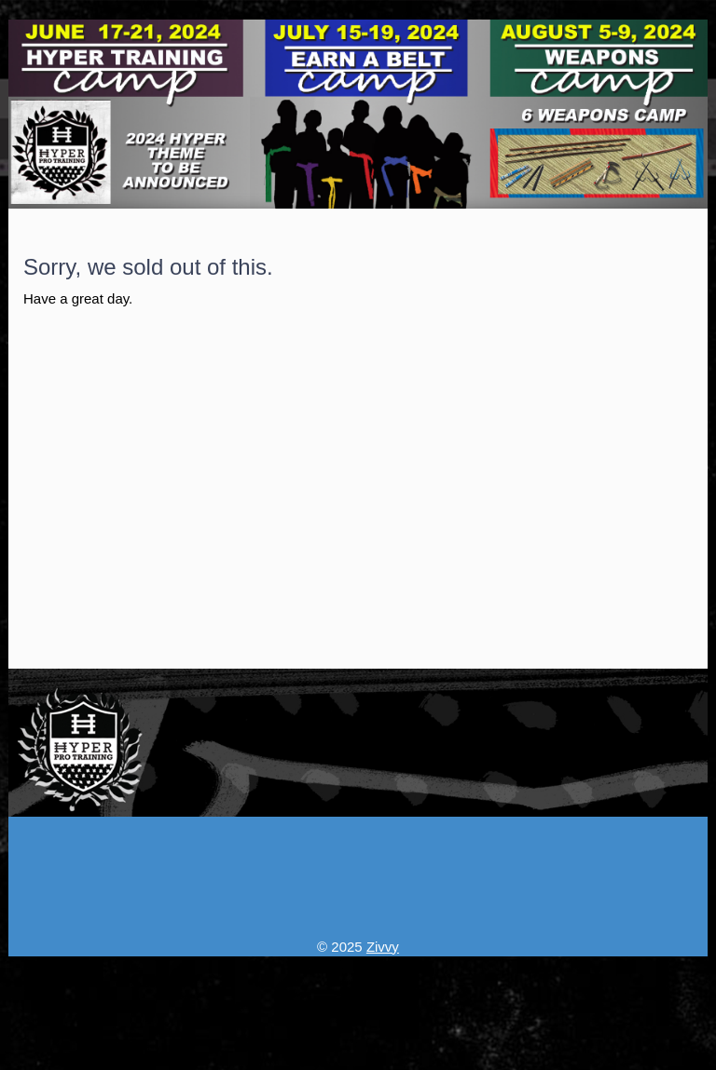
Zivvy (382, 947)
